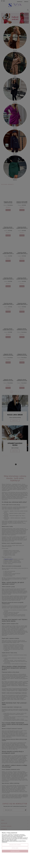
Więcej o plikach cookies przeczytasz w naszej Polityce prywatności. (14, 841)
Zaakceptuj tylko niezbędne (15, 844)
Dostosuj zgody (15, 847)
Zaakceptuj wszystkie (15, 851)
